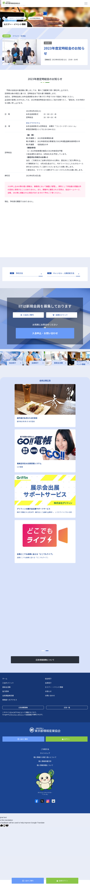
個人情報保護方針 (45, 761)
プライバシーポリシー (16, 714)
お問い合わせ (50, 695)
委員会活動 (6, 687)
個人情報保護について (45, 765)
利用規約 (29, 714)
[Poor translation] (6, 825)
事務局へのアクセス (9, 700)
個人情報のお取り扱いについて (45, 757)
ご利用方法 (45, 749)
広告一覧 (67, 707)
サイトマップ (45, 753)
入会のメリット (8, 683)
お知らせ (48, 691)
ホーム (4, 678)
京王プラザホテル (33, 123)
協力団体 (5, 691)
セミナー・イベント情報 (54, 687)
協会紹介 (48, 678)
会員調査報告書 (8, 695)
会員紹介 (48, 683)
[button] (42, 650)
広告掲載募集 (23, 707)
